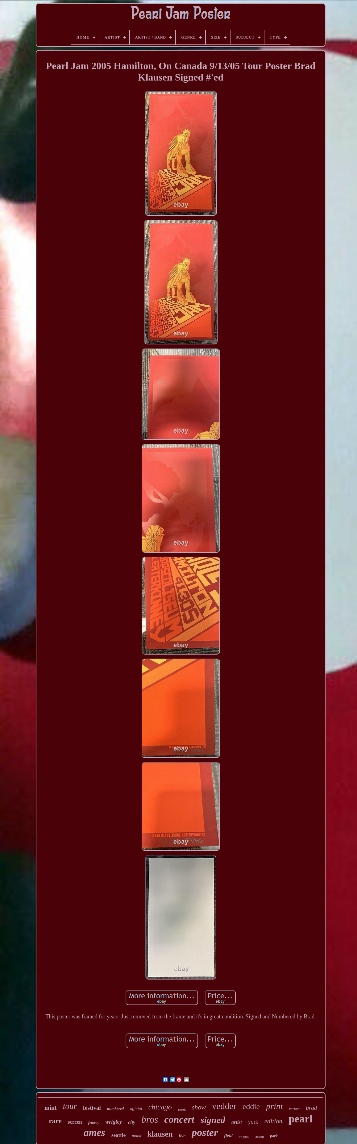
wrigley (113, 1122)
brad (311, 1107)
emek (182, 1109)
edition (273, 1121)
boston (259, 1136)
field (228, 1135)
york (253, 1122)
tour (70, 1106)
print (274, 1106)
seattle (118, 1135)
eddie (251, 1106)
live (182, 1135)
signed (213, 1120)
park (274, 1136)
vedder (224, 1106)
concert (179, 1119)
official (136, 1108)
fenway (93, 1123)
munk (136, 1136)
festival (92, 1107)
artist (236, 1122)
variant (294, 1109)
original (244, 1136)
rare (55, 1121)
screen (75, 1122)
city (131, 1122)
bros (149, 1119)
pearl (301, 1119)
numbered (115, 1108)
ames (94, 1132)
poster (205, 1132)
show (199, 1107)
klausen (160, 1134)
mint (50, 1107)
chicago (160, 1107)
